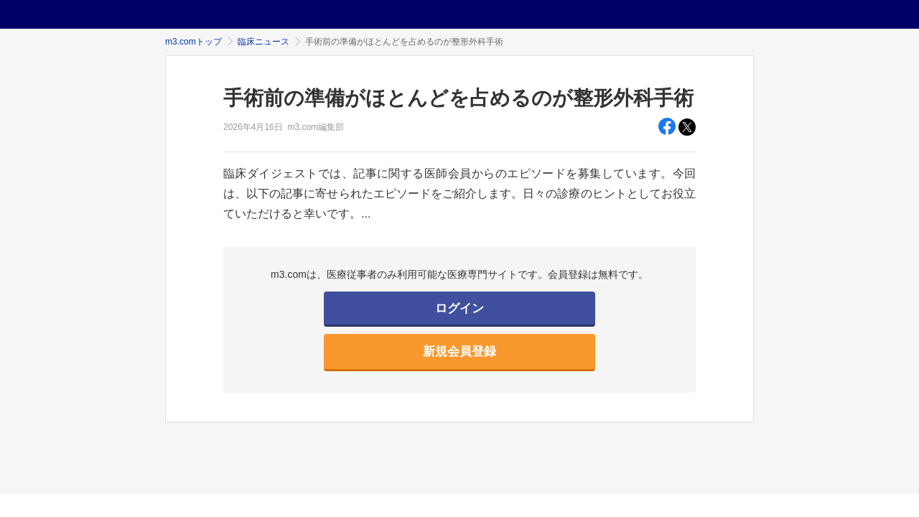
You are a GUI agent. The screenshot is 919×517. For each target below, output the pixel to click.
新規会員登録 (459, 351)
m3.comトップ (193, 42)
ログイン (459, 308)
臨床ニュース (263, 42)
